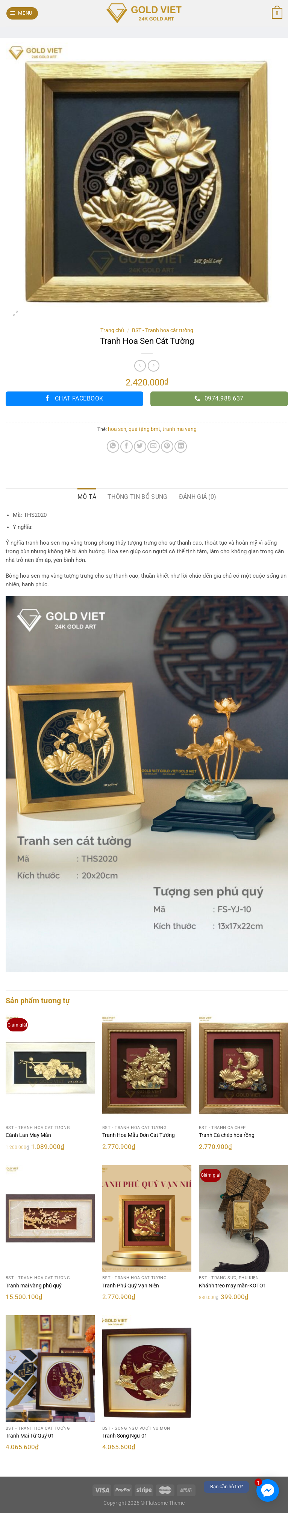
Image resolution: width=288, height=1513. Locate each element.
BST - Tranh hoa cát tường (162, 330)
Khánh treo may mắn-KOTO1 (232, 1286)
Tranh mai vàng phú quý (34, 1286)
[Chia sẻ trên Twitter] (140, 446)
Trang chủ (112, 330)
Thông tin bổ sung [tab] (137, 496)
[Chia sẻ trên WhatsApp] (113, 446)
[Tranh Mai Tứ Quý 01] (50, 1368)
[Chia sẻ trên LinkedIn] (180, 446)
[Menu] (22, 13)
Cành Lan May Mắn (28, 1135)
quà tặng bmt (144, 429)
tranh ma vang (179, 429)
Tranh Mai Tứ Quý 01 (30, 1436)
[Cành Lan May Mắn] (50, 1068)
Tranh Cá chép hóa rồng (227, 1135)
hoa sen (117, 429)
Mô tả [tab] (87, 496)
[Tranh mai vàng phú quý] (50, 1218)
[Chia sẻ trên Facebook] (126, 446)
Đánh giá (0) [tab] (198, 496)
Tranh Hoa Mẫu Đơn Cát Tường (138, 1135)
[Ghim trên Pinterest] (167, 446)
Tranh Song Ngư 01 (124, 1436)
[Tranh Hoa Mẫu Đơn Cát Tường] (146, 1068)
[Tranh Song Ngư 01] (146, 1368)
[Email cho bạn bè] (153, 446)
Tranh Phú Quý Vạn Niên (130, 1286)
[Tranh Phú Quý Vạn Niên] (146, 1218)
